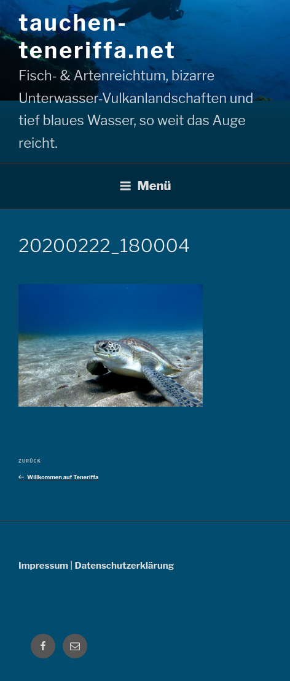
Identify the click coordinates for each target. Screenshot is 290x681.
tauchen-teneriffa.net (97, 36)
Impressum (43, 565)
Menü (145, 186)
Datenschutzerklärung (124, 565)
